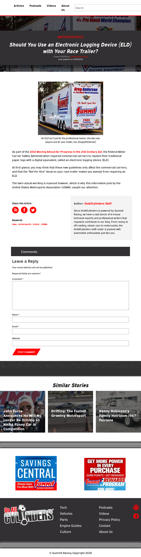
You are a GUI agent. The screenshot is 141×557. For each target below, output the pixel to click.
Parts (64, 519)
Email (15, 326)
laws (14, 224)
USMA (44, 224)
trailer (36, 224)
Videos (51, 5)
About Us (65, 7)
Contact (104, 525)
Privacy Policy (109, 519)
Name (16, 314)
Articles (19, 5)
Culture (65, 531)
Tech (63, 507)
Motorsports (71, 36)
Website (16, 338)
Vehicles (66, 513)
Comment (17, 278)
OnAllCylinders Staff (78, 56)
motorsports (24, 224)
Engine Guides (70, 525)
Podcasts (35, 5)
